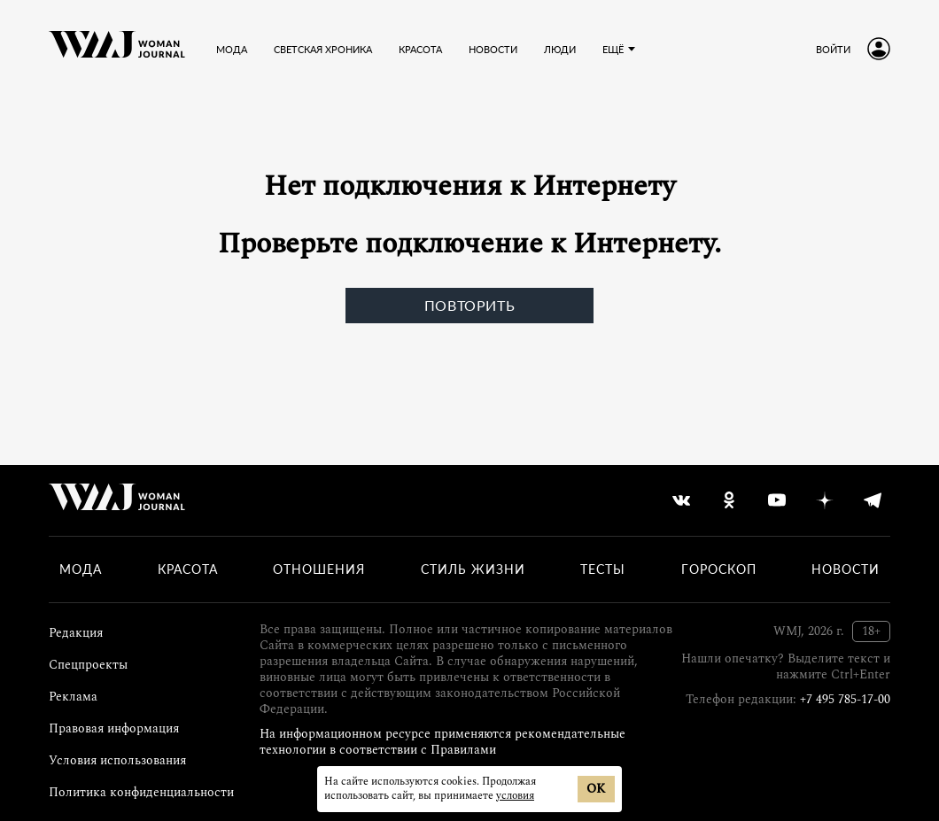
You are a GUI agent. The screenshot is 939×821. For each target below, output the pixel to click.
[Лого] (117, 48)
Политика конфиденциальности (141, 792)
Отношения (319, 569)
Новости (845, 569)
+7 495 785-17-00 (845, 699)
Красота (188, 569)
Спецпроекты (88, 664)
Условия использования (117, 760)
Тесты (602, 569)
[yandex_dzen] (824, 500)
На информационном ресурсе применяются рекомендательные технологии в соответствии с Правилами (442, 741)
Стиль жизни (473, 569)
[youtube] (777, 500)
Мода (80, 569)
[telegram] (872, 500)
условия (515, 795)
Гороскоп (719, 569)
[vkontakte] (681, 500)
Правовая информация (114, 728)
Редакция (76, 632)
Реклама (73, 696)
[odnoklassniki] (729, 500)
